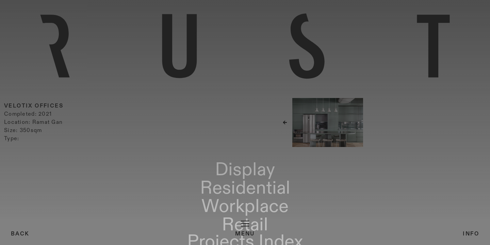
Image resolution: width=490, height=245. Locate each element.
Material (424, 236)
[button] (425, 142)
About (453, 236)
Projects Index (380, 236)
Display (18, 236)
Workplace (99, 236)
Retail (131, 236)
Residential (56, 236)
